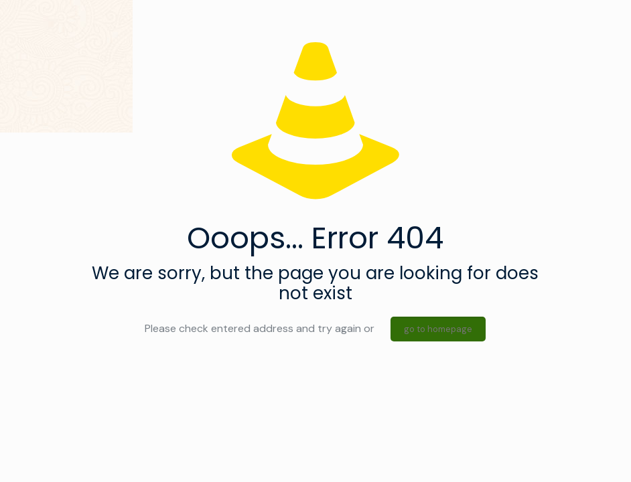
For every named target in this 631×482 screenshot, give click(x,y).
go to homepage (438, 329)
